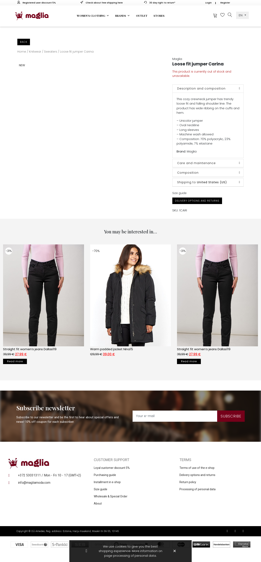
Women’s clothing (93, 16)
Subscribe (231, 416)
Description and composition (201, 88)
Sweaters (50, 52)
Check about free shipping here (101, 2)
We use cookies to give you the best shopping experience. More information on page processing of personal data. (130, 551)
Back (23, 42)
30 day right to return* (159, 2)
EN (241, 15)
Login (208, 2)
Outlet (141, 15)
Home (21, 52)
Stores (159, 15)
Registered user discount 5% (36, 2)
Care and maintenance (196, 163)
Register (225, 2)
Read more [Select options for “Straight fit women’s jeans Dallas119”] (15, 361)
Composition (188, 173)
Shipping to (202, 182)
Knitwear (35, 52)
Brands (122, 16)
